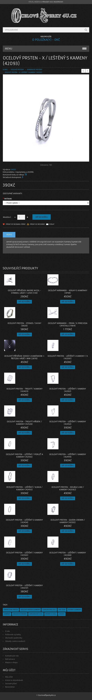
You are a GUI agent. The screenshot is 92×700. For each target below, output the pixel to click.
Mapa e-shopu (11, 662)
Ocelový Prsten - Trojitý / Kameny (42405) (24, 390)
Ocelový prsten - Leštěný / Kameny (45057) (24, 586)
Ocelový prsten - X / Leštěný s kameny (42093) (23, 72)
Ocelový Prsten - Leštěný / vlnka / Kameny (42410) (24, 488)
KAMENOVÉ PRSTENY (34, 70)
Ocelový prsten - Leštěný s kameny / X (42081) (68, 357)
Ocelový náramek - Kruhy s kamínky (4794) (67, 291)
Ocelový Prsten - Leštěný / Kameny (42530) (24, 553)
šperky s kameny (74, 610)
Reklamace (10, 659)
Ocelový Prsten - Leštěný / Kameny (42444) (67, 455)
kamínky (7, 614)
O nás (7, 631)
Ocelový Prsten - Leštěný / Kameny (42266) (67, 553)
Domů (5, 70)
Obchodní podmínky (13, 638)
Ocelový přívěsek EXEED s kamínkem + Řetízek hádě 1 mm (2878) (24, 357)
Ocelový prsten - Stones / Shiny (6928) (24, 324)
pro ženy (62, 610)
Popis (9, 234)
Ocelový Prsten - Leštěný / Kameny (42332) (67, 390)
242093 (61, 614)
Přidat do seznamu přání (15, 224)
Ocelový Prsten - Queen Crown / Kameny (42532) (68, 521)
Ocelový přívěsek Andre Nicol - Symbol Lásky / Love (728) (24, 291)
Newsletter (10, 687)
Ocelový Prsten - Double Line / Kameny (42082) (68, 488)
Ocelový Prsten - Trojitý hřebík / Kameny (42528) (24, 422)
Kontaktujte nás (12, 656)
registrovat (58, 2)
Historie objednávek (14, 680)
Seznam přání (11, 683)
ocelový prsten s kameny (30, 610)
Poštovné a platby (13, 634)
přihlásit (45, 2)
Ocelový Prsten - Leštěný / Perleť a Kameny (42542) (24, 455)
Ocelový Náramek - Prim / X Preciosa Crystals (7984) (67, 324)
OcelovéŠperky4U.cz (47, 695)
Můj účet (9, 677)
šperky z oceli (50, 614)
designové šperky (19, 614)
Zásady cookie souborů (15, 641)
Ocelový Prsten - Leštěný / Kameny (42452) (67, 422)
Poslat (51, 224)
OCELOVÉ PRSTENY (17, 70)
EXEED (13, 169)
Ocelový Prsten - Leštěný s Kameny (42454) (24, 521)
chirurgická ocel (49, 610)
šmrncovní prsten (11, 610)
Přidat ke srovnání (37, 224)
